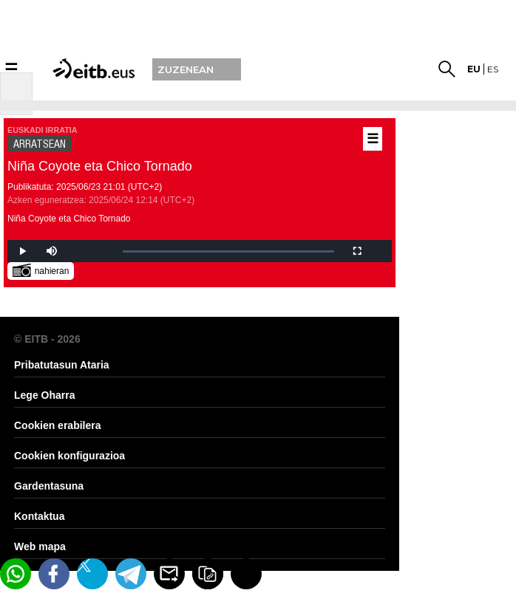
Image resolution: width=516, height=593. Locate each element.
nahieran (41, 270)
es (492, 69)
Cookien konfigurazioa (69, 456)
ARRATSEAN (39, 144)
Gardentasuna (49, 486)
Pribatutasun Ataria (61, 365)
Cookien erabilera (57, 425)
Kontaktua (39, 516)
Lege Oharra (44, 395)
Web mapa (40, 546)
